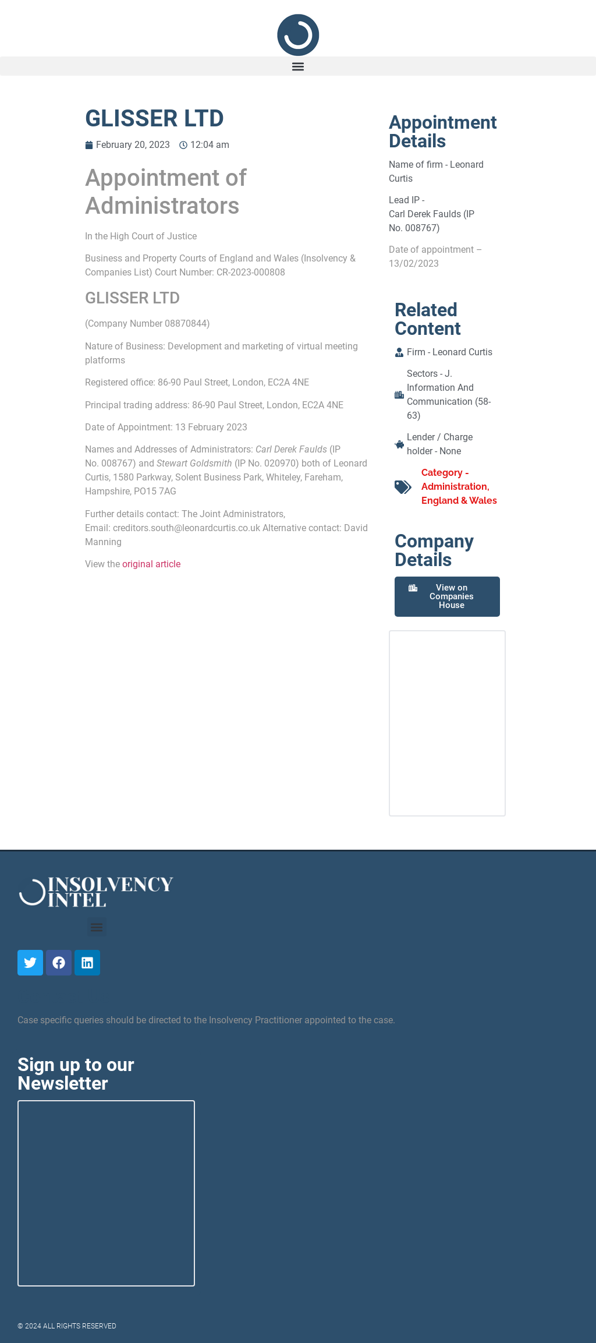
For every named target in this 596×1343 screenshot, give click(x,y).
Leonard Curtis (462, 352)
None (450, 451)
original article (151, 564)
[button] (298, 66)
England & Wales (459, 500)
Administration (454, 486)
